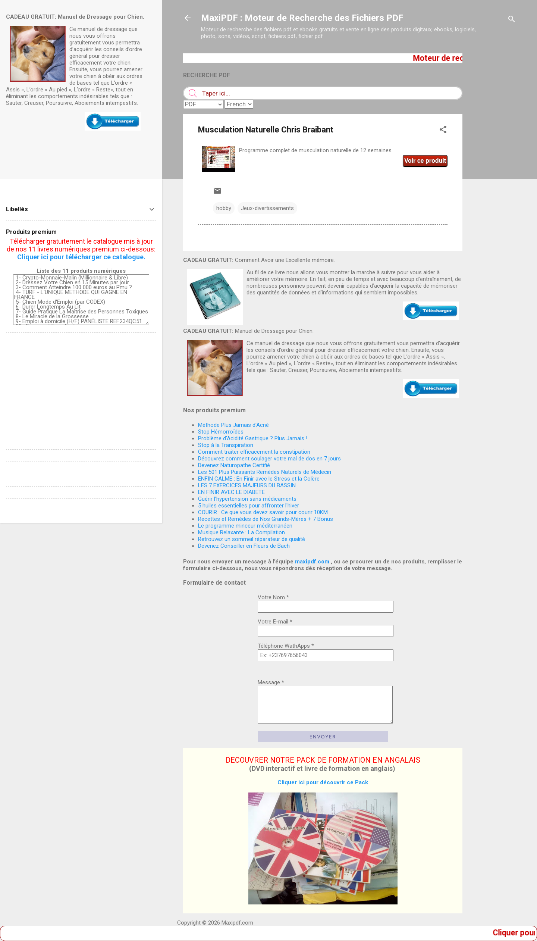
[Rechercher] (511, 20)
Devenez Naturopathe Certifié (234, 465)
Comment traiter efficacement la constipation (254, 451)
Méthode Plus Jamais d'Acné (233, 425)
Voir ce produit (425, 160)
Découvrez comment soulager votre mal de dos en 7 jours (269, 458)
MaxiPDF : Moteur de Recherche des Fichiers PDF (302, 18)
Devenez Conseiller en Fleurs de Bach (244, 546)
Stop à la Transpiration (225, 445)
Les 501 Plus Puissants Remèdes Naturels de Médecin (264, 472)
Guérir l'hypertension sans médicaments (247, 498)
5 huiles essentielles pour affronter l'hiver (248, 505)
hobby (223, 208)
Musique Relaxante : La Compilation (241, 532)
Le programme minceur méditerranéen (245, 525)
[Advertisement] (492, 165)
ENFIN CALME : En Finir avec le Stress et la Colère (259, 478)
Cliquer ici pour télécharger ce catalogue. (81, 257)
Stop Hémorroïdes (221, 431)
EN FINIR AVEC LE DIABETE (231, 492)
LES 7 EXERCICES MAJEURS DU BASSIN (247, 485)
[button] (443, 131)
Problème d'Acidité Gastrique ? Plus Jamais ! (252, 438)
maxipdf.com (312, 561)
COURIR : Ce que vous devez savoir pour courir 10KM (263, 512)
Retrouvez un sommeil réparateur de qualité (251, 539)
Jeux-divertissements (267, 208)
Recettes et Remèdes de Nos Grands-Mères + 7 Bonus (265, 519)
